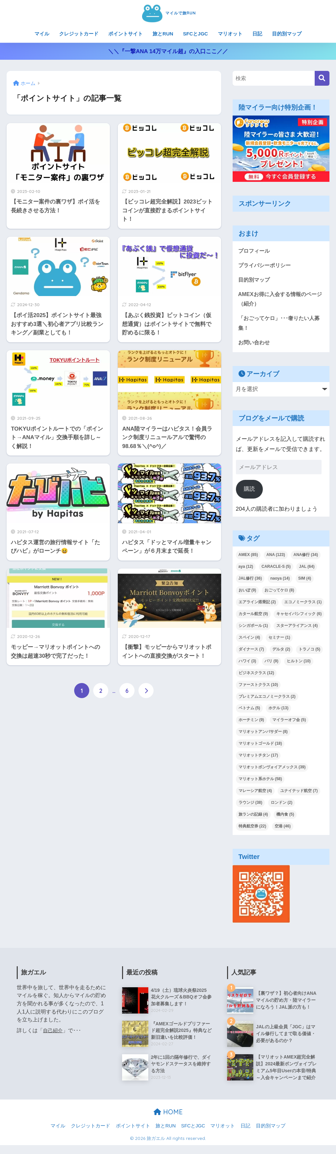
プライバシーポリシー (266, 266)
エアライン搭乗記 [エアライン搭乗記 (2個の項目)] (257, 604)
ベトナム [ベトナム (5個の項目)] (249, 710)
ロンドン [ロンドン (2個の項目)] (281, 805)
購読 (249, 491)
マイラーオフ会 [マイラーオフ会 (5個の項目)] (289, 722)
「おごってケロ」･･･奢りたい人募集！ (279, 325)
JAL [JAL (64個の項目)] (306, 569)
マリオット (230, 33)
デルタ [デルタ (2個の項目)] (281, 651)
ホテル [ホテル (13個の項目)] (278, 710)
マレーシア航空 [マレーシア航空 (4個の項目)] (255, 793)
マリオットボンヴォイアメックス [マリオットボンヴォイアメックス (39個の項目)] (272, 769)
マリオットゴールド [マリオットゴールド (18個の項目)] (260, 746)
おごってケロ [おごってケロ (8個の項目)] (279, 592)
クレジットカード (78, 33)
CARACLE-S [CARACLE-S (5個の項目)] (276, 569)
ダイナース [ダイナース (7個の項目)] (251, 651)
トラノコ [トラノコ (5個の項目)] (309, 651)
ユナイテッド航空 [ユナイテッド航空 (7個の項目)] (299, 793)
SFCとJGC (195, 33)
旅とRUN (163, 33)
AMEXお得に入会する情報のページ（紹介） (279, 300)
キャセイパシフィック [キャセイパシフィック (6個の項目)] (299, 616)
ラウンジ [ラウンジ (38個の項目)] (250, 805)
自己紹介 (53, 1033)
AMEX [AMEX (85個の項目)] (248, 557)
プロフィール (255, 251)
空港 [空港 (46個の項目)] (283, 828)
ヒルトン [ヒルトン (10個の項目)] (299, 663)
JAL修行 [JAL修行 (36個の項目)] (250, 581)
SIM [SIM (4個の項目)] (304, 581)
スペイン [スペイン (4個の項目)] (249, 639)
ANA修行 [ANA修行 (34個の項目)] (305, 557)
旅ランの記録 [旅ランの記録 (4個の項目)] (253, 817)
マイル (41, 33)
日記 (257, 33)
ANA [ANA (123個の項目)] (275, 557)
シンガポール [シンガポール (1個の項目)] (253, 628)
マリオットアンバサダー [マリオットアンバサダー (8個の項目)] (263, 734)
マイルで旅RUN (168, 12)
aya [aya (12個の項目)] (246, 569)
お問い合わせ (255, 344)
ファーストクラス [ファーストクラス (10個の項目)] (258, 687)
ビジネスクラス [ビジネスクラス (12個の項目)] (256, 675)
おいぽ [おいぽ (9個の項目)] (247, 592)
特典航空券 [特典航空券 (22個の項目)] (252, 828)
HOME (168, 1121)
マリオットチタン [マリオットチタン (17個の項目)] (258, 758)
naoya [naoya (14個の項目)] (280, 581)
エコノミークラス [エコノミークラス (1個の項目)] (303, 604)
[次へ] (146, 690)
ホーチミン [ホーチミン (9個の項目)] (251, 722)
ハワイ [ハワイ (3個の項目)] (247, 663)
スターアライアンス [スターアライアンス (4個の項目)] (297, 628)
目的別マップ (287, 33)
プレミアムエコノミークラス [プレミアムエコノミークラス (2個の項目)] (267, 698)
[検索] (322, 78)
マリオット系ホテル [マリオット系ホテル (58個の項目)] (260, 781)
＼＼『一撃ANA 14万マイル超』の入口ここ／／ (168, 51)
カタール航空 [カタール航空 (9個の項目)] (253, 616)
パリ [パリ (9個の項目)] (271, 663)
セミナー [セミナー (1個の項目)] (279, 639)
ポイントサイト (125, 33)
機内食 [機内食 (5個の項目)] (285, 817)
